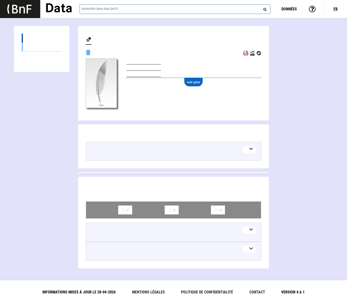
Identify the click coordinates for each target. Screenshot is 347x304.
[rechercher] (264, 8)
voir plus (193, 82)
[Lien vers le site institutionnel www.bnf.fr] (20, 9)
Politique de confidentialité (207, 292)
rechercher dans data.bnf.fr (99, 9)
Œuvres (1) (42, 38)
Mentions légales (148, 292)
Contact (257, 292)
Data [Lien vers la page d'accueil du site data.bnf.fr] (59, 9)
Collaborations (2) (42, 55)
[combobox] (175, 9)
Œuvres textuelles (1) (42, 47)
